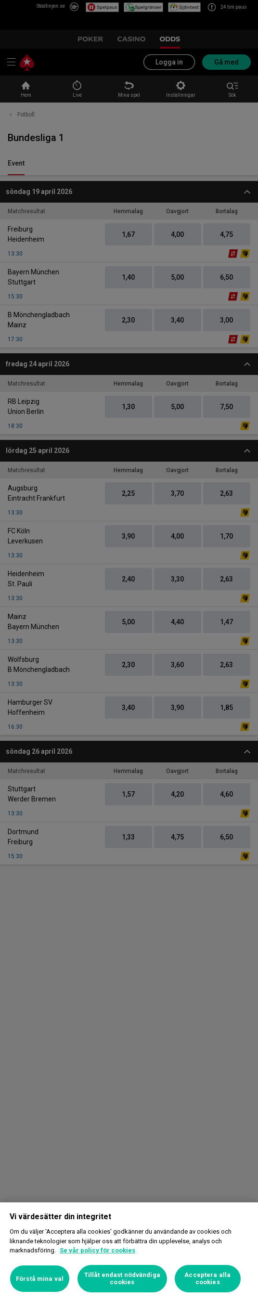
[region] (129, 1252)
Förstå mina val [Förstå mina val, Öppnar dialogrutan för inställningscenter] (40, 1278)
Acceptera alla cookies (207, 1278)
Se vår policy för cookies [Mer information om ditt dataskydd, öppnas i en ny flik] (97, 1250)
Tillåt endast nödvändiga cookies (122, 1278)
